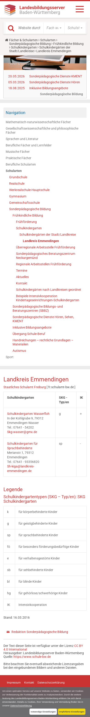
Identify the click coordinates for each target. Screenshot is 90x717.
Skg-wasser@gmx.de (22, 432)
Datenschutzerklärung (21, 705)
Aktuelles (22, 277)
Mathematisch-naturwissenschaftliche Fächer (38, 122)
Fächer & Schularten (23, 40)
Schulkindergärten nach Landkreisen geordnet (48, 289)
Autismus (19, 350)
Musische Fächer (18, 151)
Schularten (48, 40)
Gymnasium (17, 196)
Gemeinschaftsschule (24, 202)
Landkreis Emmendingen (41, 241)
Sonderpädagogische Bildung (30, 44)
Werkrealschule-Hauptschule (29, 190)
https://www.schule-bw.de (32, 656)
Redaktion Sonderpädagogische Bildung (39, 632)
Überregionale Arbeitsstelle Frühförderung (45, 247)
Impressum (14, 682)
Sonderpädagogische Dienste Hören (54, 82)
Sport (9, 357)
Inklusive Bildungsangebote (48, 88)
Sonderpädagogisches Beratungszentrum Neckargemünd (45, 256)
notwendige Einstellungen (43, 711)
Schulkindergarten (24, 47)
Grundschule (18, 177)
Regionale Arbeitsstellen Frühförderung (43, 264)
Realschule (16, 183)
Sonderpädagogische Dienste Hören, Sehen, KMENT (43, 319)
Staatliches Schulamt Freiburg (24, 387)
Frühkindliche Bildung (68, 44)
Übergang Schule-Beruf (29, 334)
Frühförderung (26, 222)
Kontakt (21, 283)
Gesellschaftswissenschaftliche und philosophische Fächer (42, 130)
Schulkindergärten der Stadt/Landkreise (47, 234)
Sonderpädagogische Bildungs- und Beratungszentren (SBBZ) (38, 308)
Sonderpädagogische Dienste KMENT (55, 76)
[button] (54, 28)
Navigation (15, 112)
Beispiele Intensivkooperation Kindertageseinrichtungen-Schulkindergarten (47, 298)
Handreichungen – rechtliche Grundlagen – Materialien (43, 342)
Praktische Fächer (18, 158)
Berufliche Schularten (21, 164)
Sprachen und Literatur (22, 139)
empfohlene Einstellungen (71, 711)
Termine (21, 270)
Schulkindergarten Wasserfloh (28, 414)
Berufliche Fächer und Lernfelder (29, 145)
